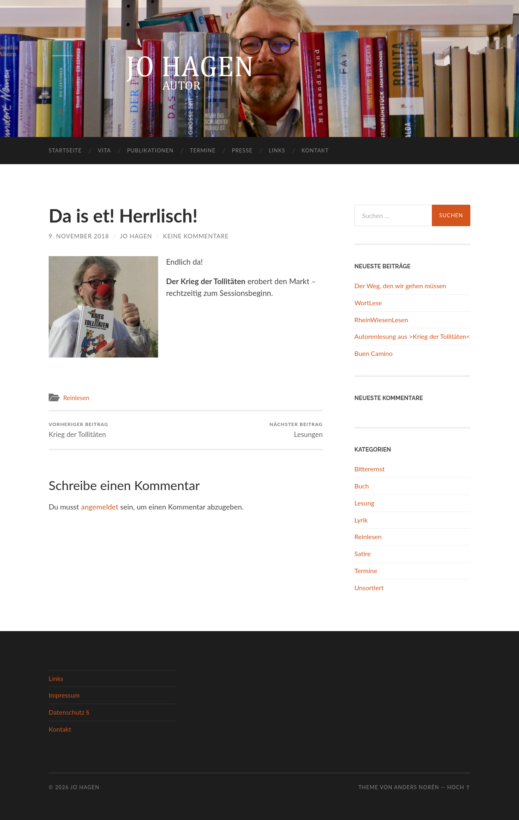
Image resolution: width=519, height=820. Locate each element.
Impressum (64, 695)
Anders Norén (416, 787)
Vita (104, 150)
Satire (362, 553)
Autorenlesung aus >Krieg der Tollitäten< (412, 336)
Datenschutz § (69, 712)
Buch (361, 486)
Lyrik (361, 520)
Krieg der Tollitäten (78, 430)
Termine (202, 150)
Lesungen (296, 430)
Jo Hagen (136, 236)
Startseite (65, 150)
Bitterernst (369, 469)
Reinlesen (76, 397)
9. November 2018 (79, 236)
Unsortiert (369, 587)
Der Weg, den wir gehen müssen (400, 285)
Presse (242, 150)
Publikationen (150, 150)
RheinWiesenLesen (381, 319)
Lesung (364, 503)
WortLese (368, 302)
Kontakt (315, 150)
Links (277, 150)
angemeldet (99, 506)
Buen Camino (373, 353)
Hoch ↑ (458, 787)
